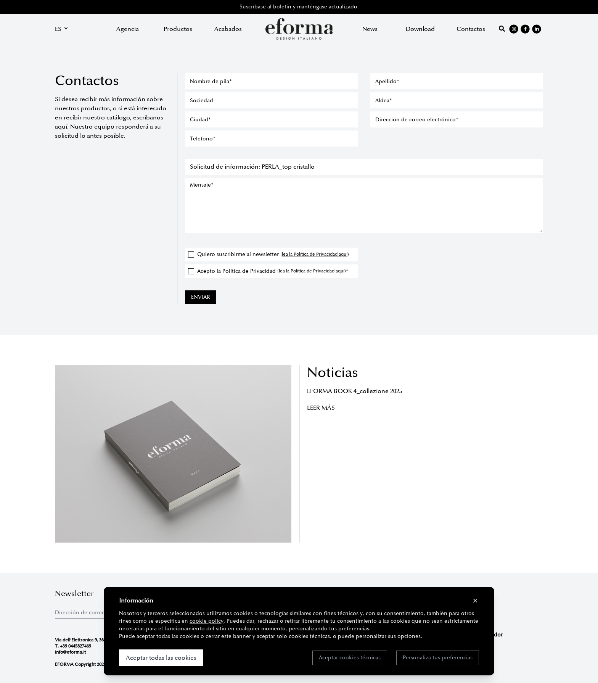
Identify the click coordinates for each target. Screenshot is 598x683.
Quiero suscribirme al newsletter (268, 254)
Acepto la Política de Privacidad (268, 271)
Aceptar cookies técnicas (350, 657)
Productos (178, 29)
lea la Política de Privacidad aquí (314, 254)
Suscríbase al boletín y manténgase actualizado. (299, 6)
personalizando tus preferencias (329, 628)
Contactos (471, 29)
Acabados (228, 29)
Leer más (321, 408)
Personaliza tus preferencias (438, 657)
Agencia (127, 29)
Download (420, 29)
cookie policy (206, 621)
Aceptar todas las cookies (161, 658)
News (370, 29)
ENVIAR (200, 297)
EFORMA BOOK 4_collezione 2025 (354, 391)
